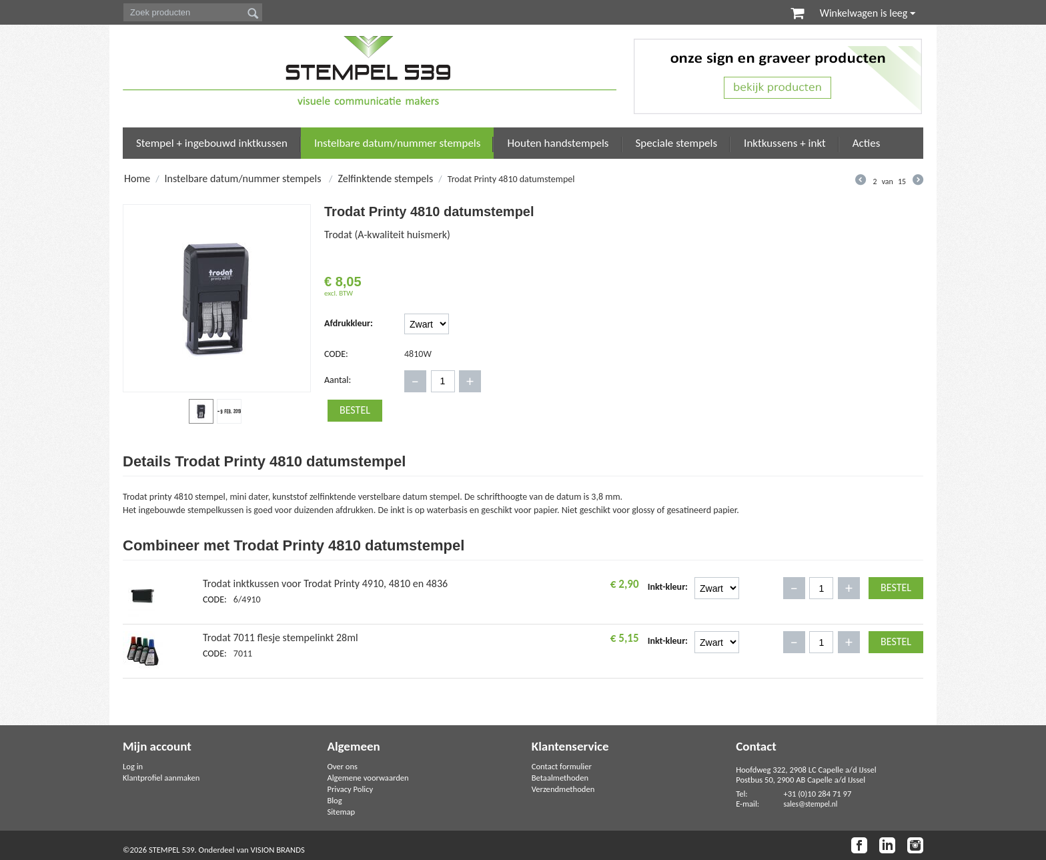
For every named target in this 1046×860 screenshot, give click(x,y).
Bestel (355, 410)
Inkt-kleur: (668, 586)
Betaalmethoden (560, 778)
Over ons (342, 766)
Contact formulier (562, 766)
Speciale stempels (677, 143)
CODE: (336, 354)
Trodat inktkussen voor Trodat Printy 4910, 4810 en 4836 (325, 583)
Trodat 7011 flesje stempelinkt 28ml (280, 637)
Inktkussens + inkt (785, 143)
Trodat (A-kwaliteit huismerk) (387, 234)
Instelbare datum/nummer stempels (397, 143)
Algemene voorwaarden (367, 778)
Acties (867, 143)
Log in (133, 766)
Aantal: (337, 380)
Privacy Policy (350, 789)
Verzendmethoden (563, 789)
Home (137, 178)
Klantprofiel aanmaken (161, 778)
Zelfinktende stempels (385, 178)
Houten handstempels (557, 143)
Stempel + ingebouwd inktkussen (212, 143)
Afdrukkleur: (348, 323)
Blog (334, 800)
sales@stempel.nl (810, 804)
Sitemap (341, 812)
